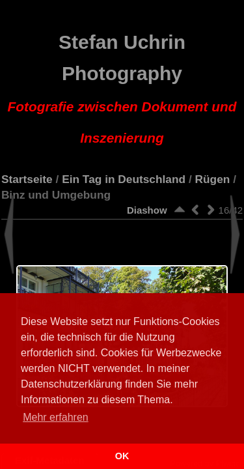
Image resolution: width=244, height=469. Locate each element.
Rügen (212, 179)
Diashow (147, 210)
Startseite (27, 179)
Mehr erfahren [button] (55, 417)
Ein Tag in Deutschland (123, 179)
